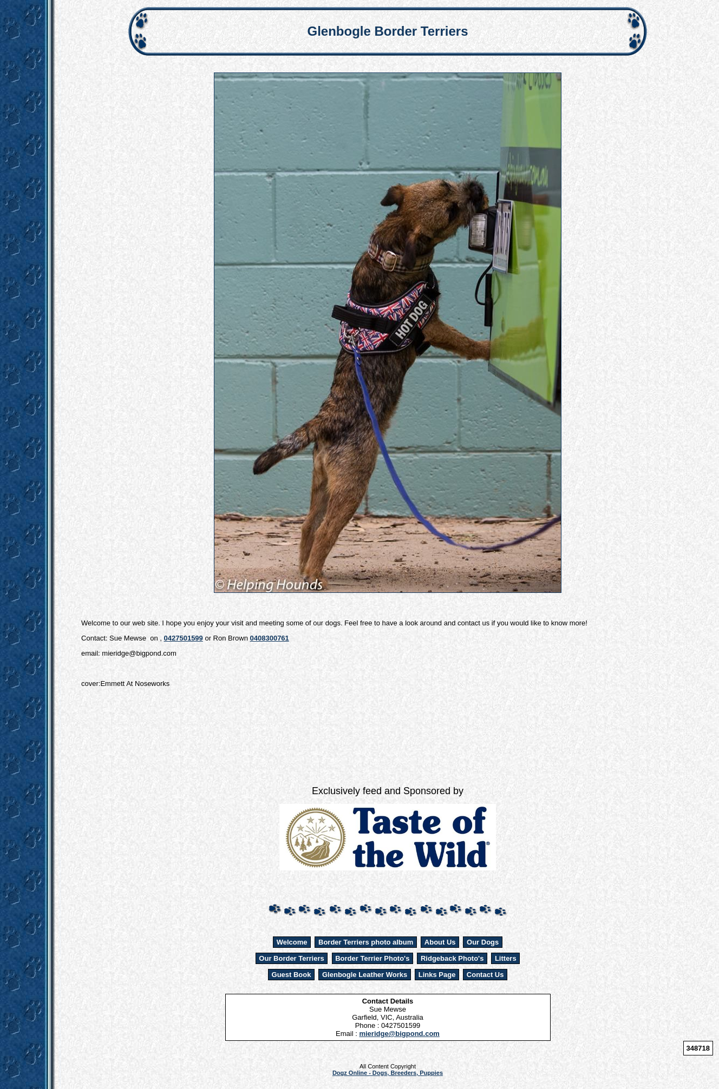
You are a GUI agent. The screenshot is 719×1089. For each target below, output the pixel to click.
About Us (440, 942)
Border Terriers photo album (365, 942)
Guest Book (291, 975)
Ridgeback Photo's (452, 958)
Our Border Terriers (291, 958)
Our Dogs (483, 942)
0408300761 (269, 638)
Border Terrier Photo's (372, 958)
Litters (506, 958)
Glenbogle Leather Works (364, 975)
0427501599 (183, 638)
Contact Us (485, 975)
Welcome (292, 942)
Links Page (437, 975)
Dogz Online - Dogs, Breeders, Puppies (387, 1073)
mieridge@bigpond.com (399, 1033)
